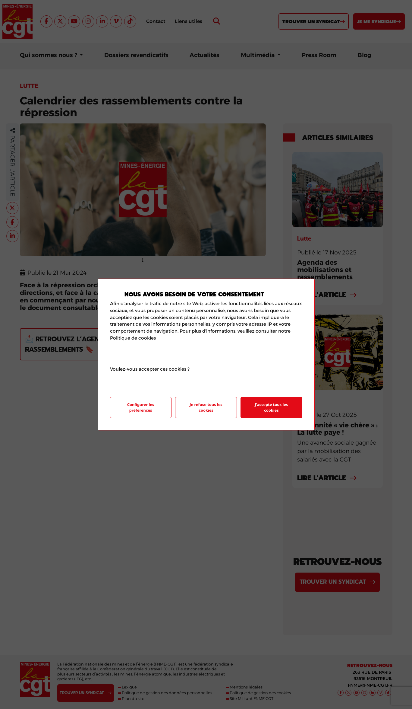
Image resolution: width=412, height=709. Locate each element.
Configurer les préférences (140, 407)
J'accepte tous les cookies (271, 407)
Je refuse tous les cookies (206, 407)
